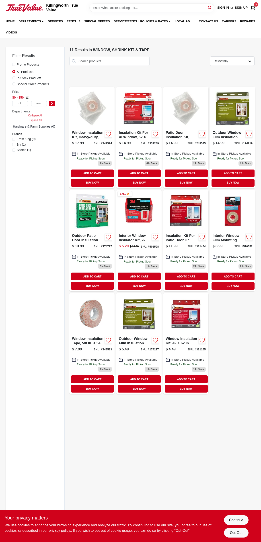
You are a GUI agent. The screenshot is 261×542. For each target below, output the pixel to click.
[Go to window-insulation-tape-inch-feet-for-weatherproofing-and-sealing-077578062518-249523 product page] (92, 343)
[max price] (39, 103)
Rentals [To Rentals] (73, 21)
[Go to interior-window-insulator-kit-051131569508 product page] (138, 240)
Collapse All (35, 115)
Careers (229, 21)
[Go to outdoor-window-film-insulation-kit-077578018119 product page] (138, 343)
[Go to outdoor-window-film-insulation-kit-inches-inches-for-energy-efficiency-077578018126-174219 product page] (232, 137)
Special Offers (97, 21)
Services (55, 21)
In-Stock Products (29, 78)
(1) (21, 144)
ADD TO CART (92, 173)
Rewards (247, 21)
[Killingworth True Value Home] (24, 8)
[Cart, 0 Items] (253, 7)
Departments (30, 21)
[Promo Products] (13, 64)
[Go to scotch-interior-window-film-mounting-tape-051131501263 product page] (232, 240)
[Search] (210, 7)
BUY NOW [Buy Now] (92, 182)
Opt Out (236, 533)
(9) (26, 139)
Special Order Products (33, 84)
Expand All (35, 120)
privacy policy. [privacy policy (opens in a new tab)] (60, 530)
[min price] (20, 103)
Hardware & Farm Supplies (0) (34, 126)
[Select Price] (52, 103)
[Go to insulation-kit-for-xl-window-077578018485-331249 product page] (138, 137)
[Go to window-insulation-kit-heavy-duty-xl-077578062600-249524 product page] (92, 137)
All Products (25, 72)
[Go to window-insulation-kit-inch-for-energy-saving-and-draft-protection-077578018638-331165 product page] (185, 343)
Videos (11, 32)
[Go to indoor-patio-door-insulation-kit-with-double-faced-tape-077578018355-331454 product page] (185, 240)
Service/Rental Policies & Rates (141, 21)
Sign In (223, 7)
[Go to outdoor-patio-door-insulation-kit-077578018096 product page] (92, 240)
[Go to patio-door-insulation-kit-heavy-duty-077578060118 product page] (185, 137)
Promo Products (28, 64)
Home (10, 21)
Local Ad (182, 21)
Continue (236, 520)
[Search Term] (151, 7)
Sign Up (241, 7)
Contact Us (208, 21)
